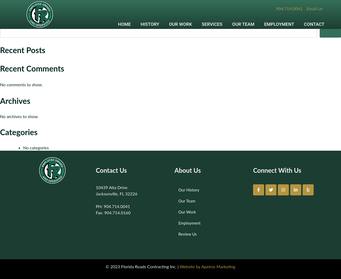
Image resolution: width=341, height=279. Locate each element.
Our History (189, 189)
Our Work (187, 212)
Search (330, 33)
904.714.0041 (289, 8)
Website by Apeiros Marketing (207, 266)
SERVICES (212, 24)
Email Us (315, 8)
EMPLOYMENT (279, 24)
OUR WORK (180, 24)
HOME (124, 24)
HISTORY (150, 24)
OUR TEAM (243, 24)
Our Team (187, 201)
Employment (190, 223)
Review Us (188, 234)
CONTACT (314, 24)
